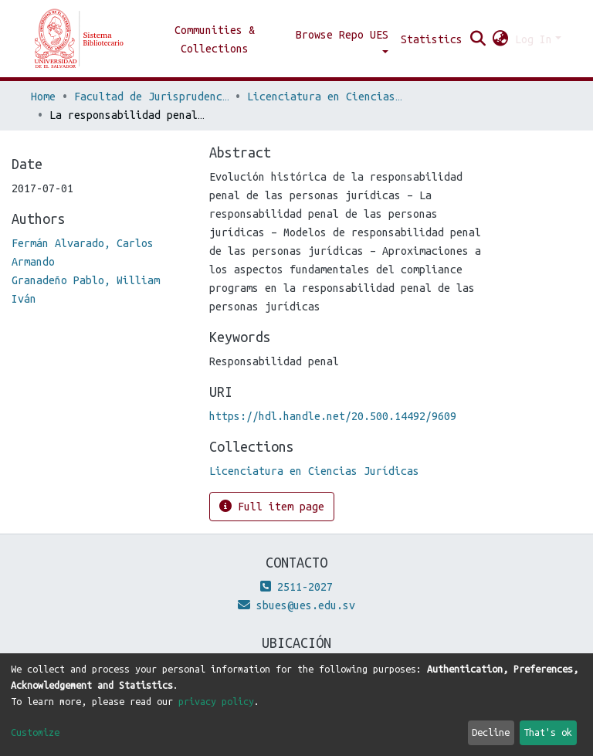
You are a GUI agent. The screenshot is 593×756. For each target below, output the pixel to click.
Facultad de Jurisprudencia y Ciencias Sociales (151, 96)
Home (43, 96)
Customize (35, 732)
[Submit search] (478, 39)
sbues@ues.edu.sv (296, 605)
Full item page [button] (271, 506)
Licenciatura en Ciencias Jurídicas (324, 96)
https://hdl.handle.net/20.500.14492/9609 (332, 416)
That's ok (548, 732)
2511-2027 (296, 587)
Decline (491, 732)
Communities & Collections (215, 39)
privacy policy (216, 701)
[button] (500, 39)
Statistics (432, 39)
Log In (533, 39)
